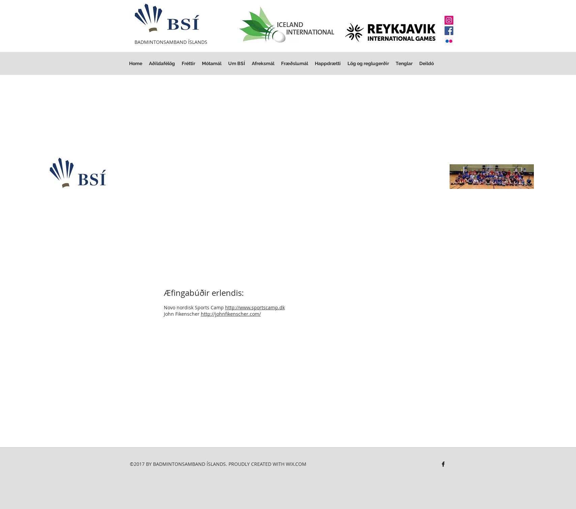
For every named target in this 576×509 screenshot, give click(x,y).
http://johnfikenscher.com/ (231, 314)
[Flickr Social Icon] (449, 41)
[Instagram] (449, 20)
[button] (368, 63)
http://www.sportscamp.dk (255, 307)
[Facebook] (449, 30)
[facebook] (443, 464)
